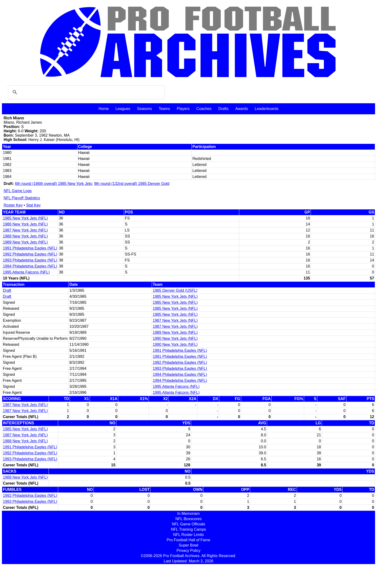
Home (104, 109)
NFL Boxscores (189, 519)
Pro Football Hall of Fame (188, 540)
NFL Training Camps (188, 529)
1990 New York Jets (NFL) (175, 338)
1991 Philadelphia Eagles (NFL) (30, 248)
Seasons (144, 109)
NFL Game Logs (18, 191)
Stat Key (33, 205)
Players (183, 109)
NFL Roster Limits (188, 535)
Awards (241, 109)
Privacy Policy (188, 550)
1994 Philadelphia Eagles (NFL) (30, 266)
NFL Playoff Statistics (22, 198)
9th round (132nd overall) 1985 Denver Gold (131, 184)
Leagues (122, 109)
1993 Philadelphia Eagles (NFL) (30, 260)
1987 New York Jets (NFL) (25, 230)
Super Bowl (188, 545)
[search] (86, 92)
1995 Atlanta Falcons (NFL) (26, 272)
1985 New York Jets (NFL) (25, 218)
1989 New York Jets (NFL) (25, 242)
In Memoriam (188, 513)
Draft (7, 290)
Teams (164, 109)
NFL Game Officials (188, 524)
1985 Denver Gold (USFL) (175, 290)
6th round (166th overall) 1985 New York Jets (53, 184)
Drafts (223, 109)
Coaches (204, 109)
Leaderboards (266, 109)
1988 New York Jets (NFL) (25, 236)
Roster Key (13, 205)
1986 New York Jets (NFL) (25, 224)
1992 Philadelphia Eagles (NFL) (30, 254)
